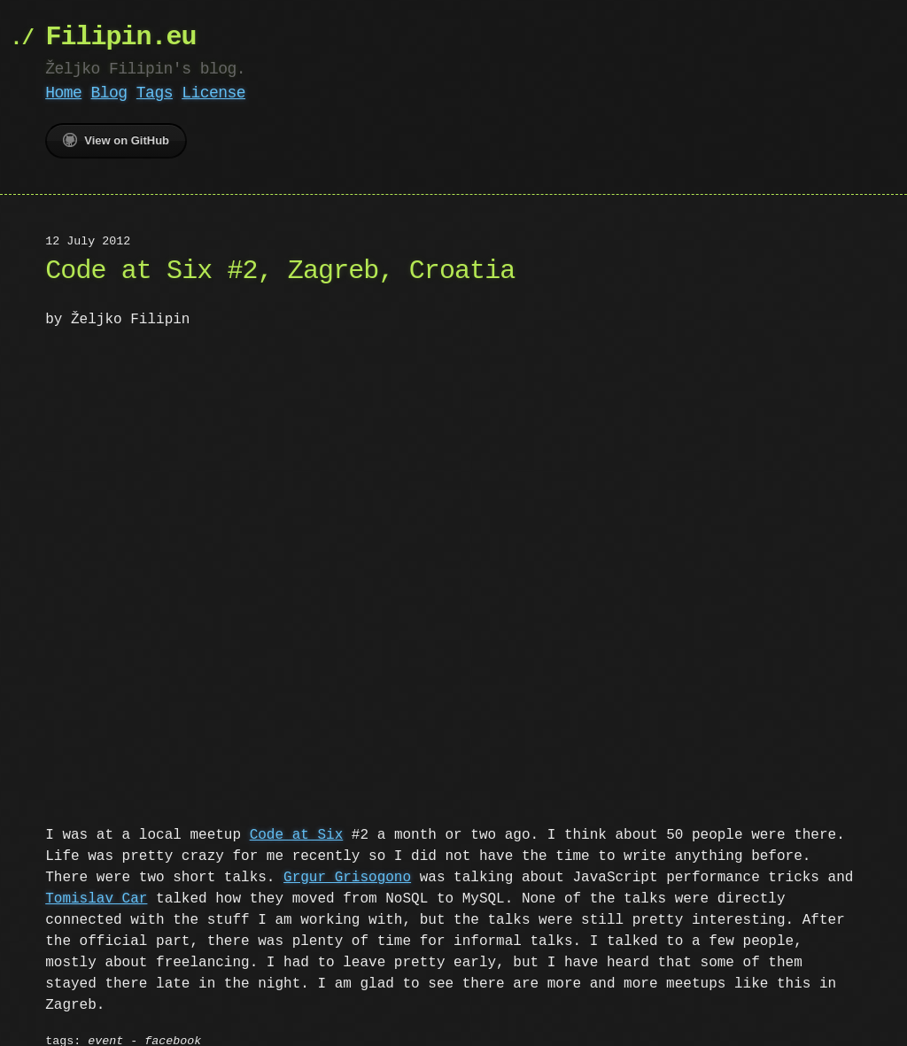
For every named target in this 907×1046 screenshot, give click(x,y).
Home (63, 93)
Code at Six (297, 833)
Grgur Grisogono (296, 876)
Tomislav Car (96, 897)
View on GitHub (116, 140)
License (213, 93)
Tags (154, 93)
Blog (109, 93)
